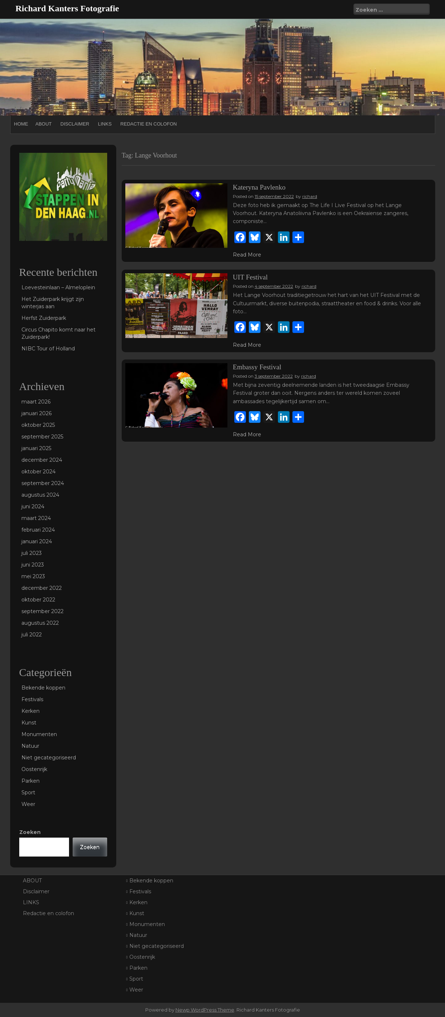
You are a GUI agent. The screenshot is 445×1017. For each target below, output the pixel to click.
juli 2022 (31, 634)
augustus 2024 (40, 495)
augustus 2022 (40, 623)
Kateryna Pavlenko (259, 187)
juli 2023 (31, 553)
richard (309, 196)
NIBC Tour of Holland (48, 348)
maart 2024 (36, 518)
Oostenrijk (34, 769)
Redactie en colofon (148, 124)
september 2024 (42, 483)
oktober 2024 (38, 471)
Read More (247, 254)
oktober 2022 (38, 599)
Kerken (30, 711)
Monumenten (39, 734)
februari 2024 (38, 530)
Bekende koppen (43, 687)
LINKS (105, 124)
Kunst (28, 722)
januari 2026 (36, 413)
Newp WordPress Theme (204, 1010)
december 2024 (41, 460)
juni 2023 (32, 564)
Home (21, 124)
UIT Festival (250, 277)
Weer (28, 804)
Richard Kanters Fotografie (67, 8)
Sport (28, 792)
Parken (30, 781)
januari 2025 (36, 448)
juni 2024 (32, 506)
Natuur (30, 746)
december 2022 (41, 588)
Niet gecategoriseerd (48, 757)
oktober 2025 (38, 425)
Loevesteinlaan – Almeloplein (58, 287)
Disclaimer (74, 124)
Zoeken (30, 832)
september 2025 (42, 436)
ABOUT (44, 124)
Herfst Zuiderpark (43, 318)
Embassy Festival (257, 367)
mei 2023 (33, 576)
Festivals (32, 699)
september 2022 (42, 611)
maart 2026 (35, 401)
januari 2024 (36, 541)
